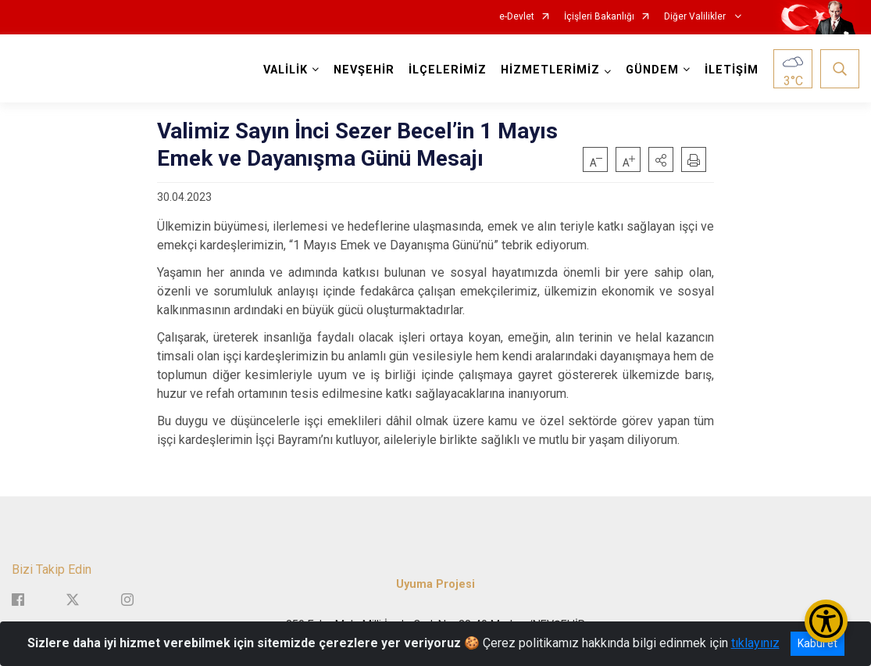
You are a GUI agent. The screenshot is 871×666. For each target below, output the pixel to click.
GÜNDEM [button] (652, 70)
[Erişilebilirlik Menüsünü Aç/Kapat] (826, 621)
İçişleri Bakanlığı (599, 17)
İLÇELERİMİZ (448, 70)
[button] (660, 159)
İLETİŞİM (732, 70)
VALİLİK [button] (285, 70)
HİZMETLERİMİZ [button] (550, 70)
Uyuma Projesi (435, 584)
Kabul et (817, 643)
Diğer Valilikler (696, 17)
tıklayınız (755, 643)
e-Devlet (516, 17)
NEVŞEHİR (364, 70)
